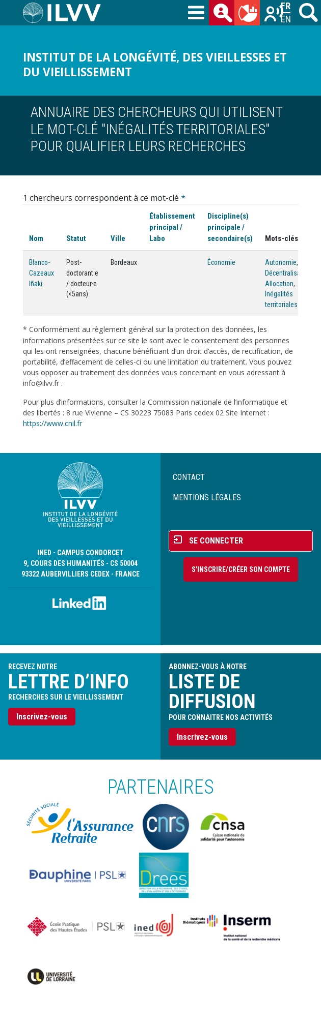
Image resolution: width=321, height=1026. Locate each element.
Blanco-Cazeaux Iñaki (41, 272)
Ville (118, 238)
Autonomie (281, 262)
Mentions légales (207, 497)
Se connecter (216, 541)
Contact (189, 477)
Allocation (279, 284)
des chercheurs (223, 14)
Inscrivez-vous (41, 716)
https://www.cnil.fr (52, 423)
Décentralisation (288, 273)
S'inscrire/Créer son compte (241, 569)
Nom (36, 238)
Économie (221, 262)
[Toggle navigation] (195, 13)
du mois (249, 14)
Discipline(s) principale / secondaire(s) (230, 227)
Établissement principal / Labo (172, 227)
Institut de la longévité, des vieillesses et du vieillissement (155, 64)
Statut (76, 238)
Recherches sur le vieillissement (274, 14)
